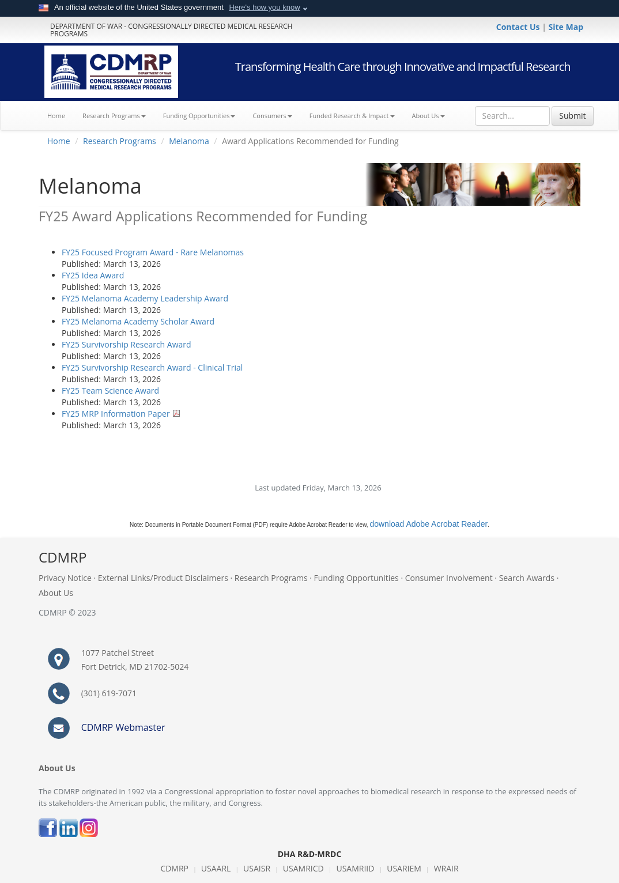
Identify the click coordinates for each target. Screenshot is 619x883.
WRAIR (446, 868)
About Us (428, 115)
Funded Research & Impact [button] (352, 115)
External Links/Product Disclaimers (163, 577)
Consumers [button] (272, 115)
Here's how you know (264, 7)
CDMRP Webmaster (123, 727)
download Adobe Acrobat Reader (428, 524)
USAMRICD (303, 868)
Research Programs (119, 140)
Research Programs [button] (114, 115)
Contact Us (519, 26)
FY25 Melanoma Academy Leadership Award (145, 298)
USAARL (216, 868)
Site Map (566, 26)
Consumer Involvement (449, 577)
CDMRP (174, 868)
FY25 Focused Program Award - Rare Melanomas (153, 252)
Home (60, 115)
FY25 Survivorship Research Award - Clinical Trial (152, 367)
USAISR (256, 868)
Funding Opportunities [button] (199, 115)
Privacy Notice (65, 577)
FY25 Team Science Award (110, 390)
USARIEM (404, 868)
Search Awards (526, 577)
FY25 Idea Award (93, 275)
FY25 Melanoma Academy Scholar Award (138, 321)
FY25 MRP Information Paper (116, 413)
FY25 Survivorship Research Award (126, 344)
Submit (572, 115)
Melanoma (189, 140)
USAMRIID (355, 868)
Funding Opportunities (356, 577)
